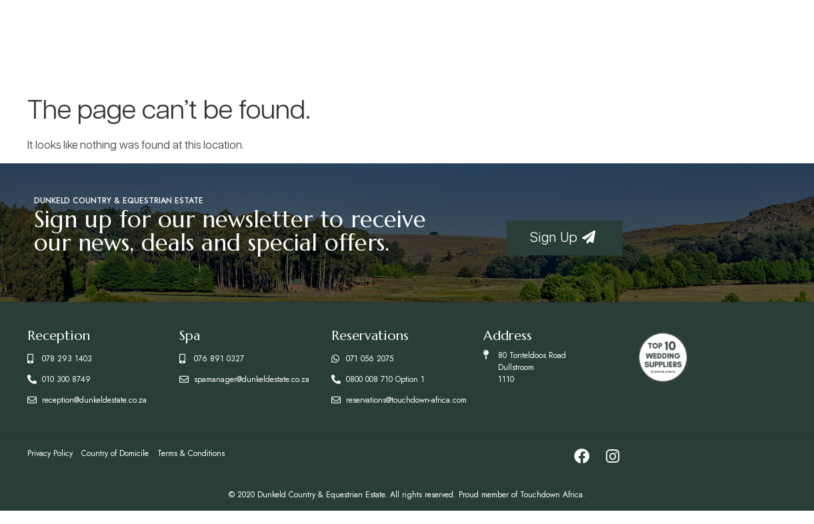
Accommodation (174, 41)
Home (84, 41)
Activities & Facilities (512, 41)
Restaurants (288, 41)
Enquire (744, 41)
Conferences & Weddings (646, 41)
